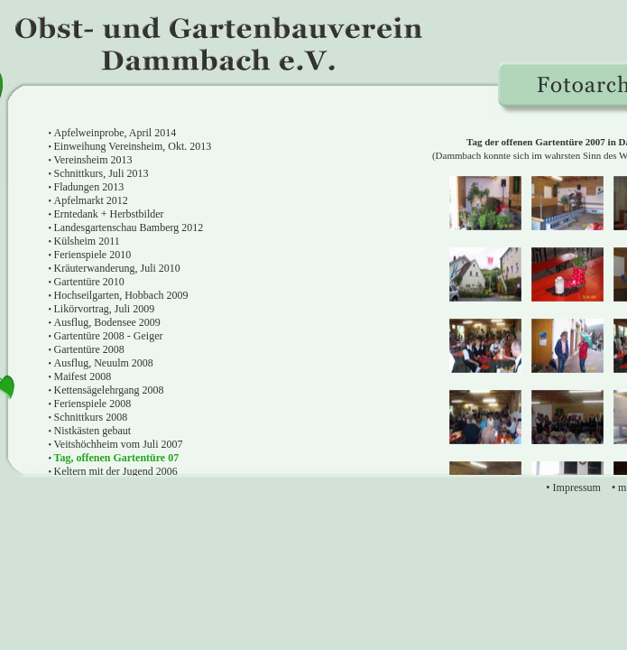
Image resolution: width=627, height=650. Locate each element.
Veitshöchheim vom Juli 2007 (118, 444)
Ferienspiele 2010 (93, 254)
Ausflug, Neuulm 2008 (103, 363)
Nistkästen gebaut (93, 430)
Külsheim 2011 (87, 241)
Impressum (577, 487)
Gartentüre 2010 (89, 281)
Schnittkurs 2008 (91, 417)
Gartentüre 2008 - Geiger (108, 336)
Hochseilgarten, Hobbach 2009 (121, 295)
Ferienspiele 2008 (93, 403)
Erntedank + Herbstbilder (109, 214)
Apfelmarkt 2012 (91, 200)
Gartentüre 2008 (89, 349)
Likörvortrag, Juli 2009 (104, 308)
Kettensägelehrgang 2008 (109, 390)
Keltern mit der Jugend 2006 (116, 471)
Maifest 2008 (83, 376)
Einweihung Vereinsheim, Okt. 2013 (133, 146)
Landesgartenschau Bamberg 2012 (129, 227)
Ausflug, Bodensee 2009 (107, 322)
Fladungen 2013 (89, 187)
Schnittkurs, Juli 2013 (101, 173)
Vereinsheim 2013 (93, 159)
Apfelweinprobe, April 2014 (115, 132)
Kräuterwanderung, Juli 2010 (117, 268)
